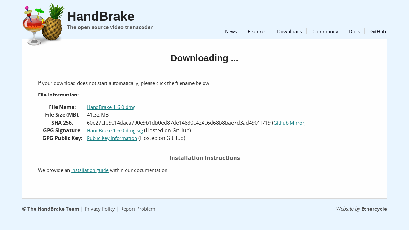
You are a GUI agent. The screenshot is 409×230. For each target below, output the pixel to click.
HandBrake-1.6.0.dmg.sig (115, 130)
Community (325, 31)
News (231, 31)
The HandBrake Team (53, 208)
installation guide (90, 170)
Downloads (289, 31)
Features (257, 31)
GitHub (378, 31)
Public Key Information (112, 138)
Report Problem (137, 208)
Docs (354, 31)
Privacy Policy (100, 208)
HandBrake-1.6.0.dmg (111, 107)
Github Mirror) (289, 122)
